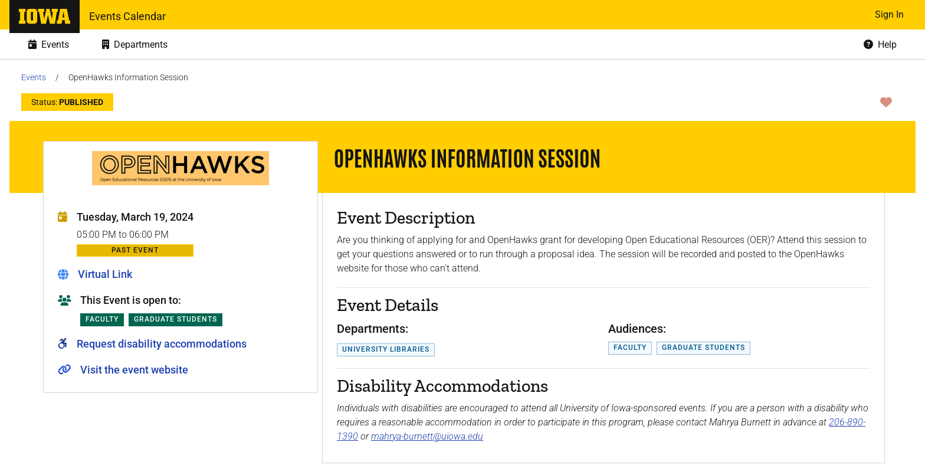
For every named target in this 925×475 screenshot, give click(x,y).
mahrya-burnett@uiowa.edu (427, 436)
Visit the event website (134, 369)
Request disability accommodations (162, 344)
